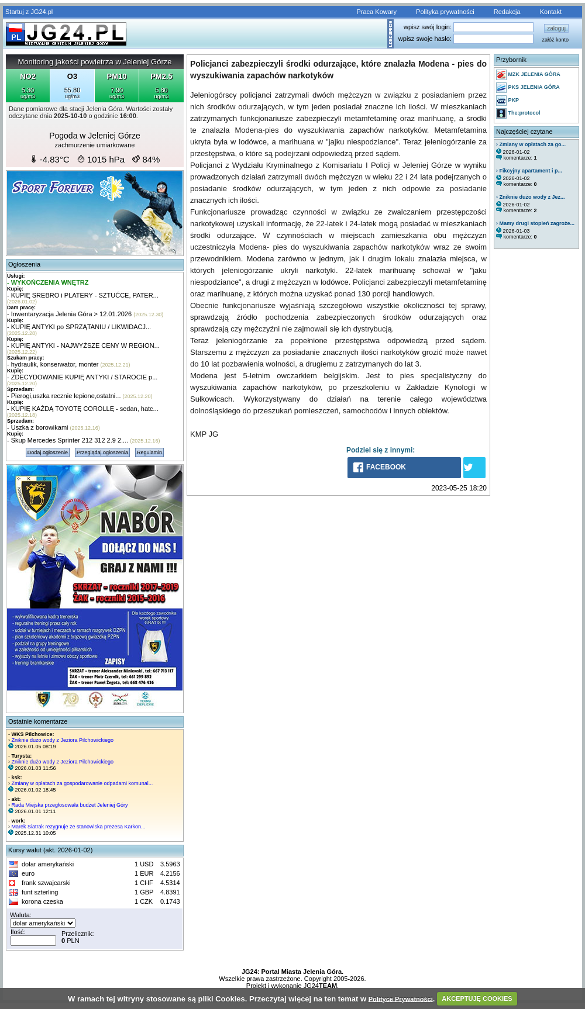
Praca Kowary (377, 11)
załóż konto (555, 40)
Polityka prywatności (445, 11)
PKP (507, 100)
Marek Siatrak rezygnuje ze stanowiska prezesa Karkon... (79, 827)
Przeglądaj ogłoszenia (102, 452)
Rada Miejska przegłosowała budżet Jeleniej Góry (70, 805)
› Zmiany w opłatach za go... (531, 144)
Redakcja (507, 11)
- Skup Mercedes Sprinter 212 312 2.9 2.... (67, 440)
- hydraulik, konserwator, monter (53, 364)
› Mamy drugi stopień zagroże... (535, 223)
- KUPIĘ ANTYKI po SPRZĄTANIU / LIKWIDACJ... (79, 326)
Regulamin (149, 452)
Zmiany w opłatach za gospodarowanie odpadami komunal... (82, 783)
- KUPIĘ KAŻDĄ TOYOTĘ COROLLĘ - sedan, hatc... (83, 408)
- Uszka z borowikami (37, 427)
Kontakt (551, 11)
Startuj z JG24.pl (29, 11)
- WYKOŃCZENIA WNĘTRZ (48, 282)
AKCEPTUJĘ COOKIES (477, 998)
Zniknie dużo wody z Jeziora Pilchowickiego (63, 740)
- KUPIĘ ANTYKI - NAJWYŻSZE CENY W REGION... (83, 345)
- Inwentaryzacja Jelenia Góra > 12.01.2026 (69, 313)
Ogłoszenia (24, 264)
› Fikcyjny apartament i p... (529, 171)
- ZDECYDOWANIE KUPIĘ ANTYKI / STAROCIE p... (82, 377)
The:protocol (518, 113)
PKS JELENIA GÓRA (528, 87)
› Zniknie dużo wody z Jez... (530, 197)
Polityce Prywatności (401, 998)
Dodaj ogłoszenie (47, 452)
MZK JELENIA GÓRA (528, 75)
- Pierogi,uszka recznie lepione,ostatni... (64, 395)
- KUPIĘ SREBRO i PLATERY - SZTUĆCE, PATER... (83, 295)
